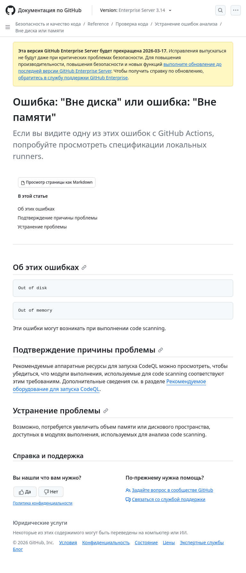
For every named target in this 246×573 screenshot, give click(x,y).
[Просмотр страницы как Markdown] (56, 182)
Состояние (146, 542)
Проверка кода (132, 24)
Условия (68, 542)
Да (25, 492)
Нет (51, 492)
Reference (98, 24)
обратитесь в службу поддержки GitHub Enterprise (73, 78)
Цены (169, 542)
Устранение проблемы (60, 410)
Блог (18, 549)
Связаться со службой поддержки (165, 499)
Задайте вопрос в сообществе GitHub (169, 490)
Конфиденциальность (106, 542)
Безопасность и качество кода (48, 24)
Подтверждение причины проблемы (88, 349)
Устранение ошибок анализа (186, 24)
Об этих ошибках (49, 267)
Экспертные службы (202, 542)
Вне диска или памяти (39, 31)
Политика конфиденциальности (42, 503)
